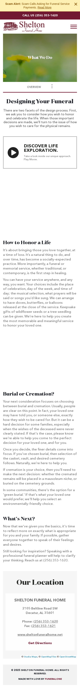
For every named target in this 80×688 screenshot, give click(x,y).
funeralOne (53, 679)
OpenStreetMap (67, 657)
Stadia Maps (30, 657)
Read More (44, 7)
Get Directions (40, 643)
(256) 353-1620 (46, 15)
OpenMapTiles (48, 657)
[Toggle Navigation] (52, 86)
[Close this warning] (76, 4)
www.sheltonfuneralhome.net (40, 634)
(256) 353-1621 (43, 626)
